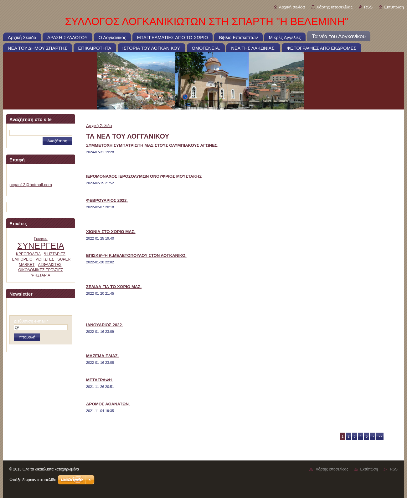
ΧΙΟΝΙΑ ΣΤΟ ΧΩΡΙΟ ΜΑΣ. (111, 231)
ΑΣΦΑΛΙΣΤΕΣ (49, 264)
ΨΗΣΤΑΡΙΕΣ (54, 254)
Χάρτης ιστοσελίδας (335, 7)
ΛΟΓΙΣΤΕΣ (45, 259)
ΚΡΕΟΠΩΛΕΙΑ (28, 254)
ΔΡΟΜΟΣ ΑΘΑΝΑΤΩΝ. (108, 404)
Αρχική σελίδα (292, 7)
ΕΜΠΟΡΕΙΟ (22, 259)
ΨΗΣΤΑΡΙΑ (40, 275)
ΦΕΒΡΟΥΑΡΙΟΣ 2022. (107, 200)
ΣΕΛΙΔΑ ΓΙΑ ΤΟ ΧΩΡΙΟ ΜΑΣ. (114, 286)
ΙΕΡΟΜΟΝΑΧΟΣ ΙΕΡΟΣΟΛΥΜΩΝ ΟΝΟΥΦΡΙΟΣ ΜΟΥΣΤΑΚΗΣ (144, 176)
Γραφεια (41, 238)
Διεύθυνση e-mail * (31, 321)
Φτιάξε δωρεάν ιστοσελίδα (32, 479)
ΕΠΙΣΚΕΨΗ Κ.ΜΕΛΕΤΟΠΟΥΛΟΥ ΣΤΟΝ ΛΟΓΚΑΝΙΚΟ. (136, 255)
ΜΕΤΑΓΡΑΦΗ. (99, 380)
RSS (368, 7)
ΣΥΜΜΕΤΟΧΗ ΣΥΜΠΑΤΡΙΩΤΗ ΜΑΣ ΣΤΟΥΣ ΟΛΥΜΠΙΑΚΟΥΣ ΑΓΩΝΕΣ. (152, 145)
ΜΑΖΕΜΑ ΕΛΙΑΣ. (102, 355)
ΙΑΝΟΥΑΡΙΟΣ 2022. (104, 325)
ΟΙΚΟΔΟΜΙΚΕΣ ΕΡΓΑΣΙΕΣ (40, 270)
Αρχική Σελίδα (99, 125)
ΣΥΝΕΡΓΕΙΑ (40, 246)
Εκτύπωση (394, 7)
